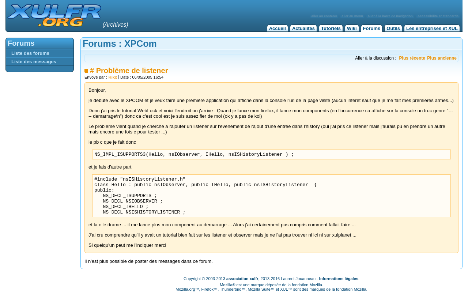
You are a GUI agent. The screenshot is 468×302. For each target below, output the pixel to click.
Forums (372, 28)
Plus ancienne (442, 58)
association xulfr (242, 287)
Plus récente (412, 58)
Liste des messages (33, 61)
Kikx (113, 77)
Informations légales (338, 287)
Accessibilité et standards (438, 16)
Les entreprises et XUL (432, 28)
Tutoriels (331, 28)
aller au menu (352, 16)
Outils (393, 28)
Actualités (303, 28)
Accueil (277, 28)
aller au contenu (324, 16)
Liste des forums (30, 53)
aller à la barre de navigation (390, 16)
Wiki (352, 28)
